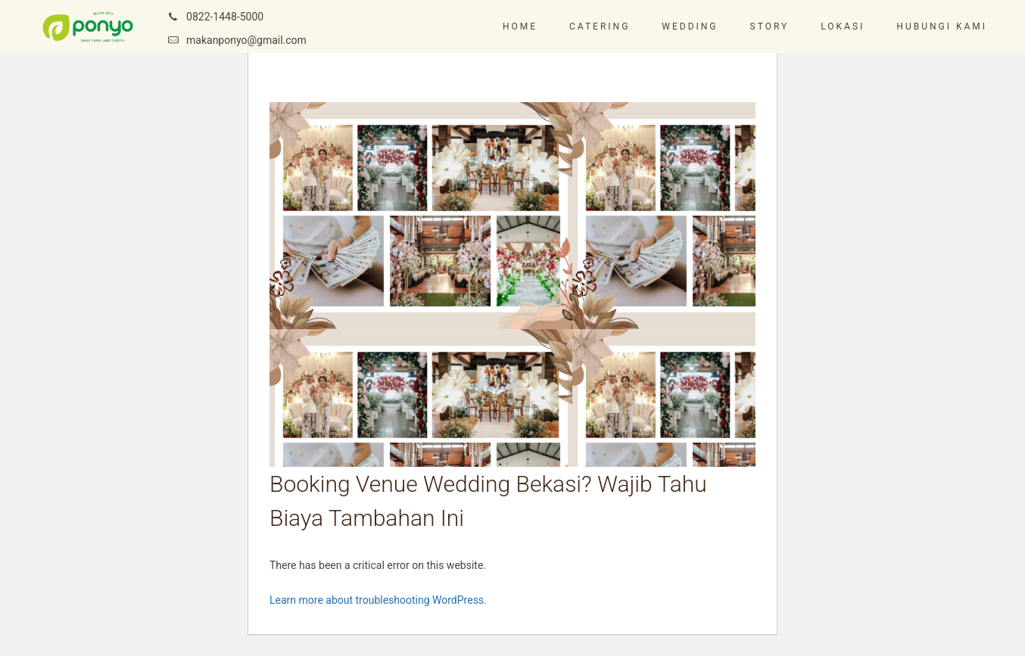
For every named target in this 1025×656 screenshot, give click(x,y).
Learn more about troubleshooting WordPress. (378, 600)
